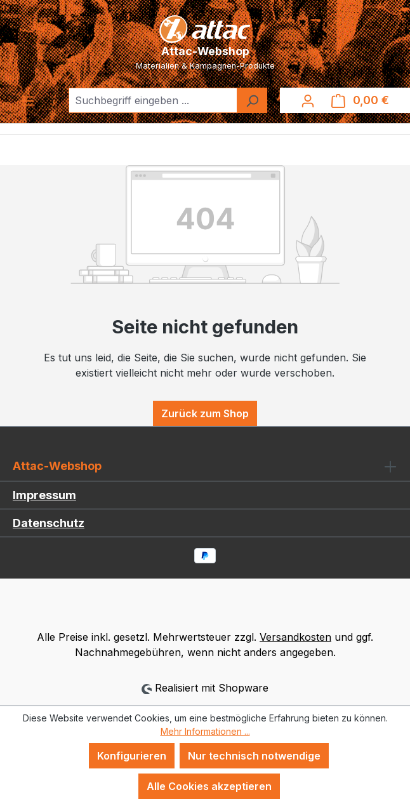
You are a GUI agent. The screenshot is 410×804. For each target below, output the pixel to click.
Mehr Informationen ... (205, 731)
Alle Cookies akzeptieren (209, 786)
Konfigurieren (131, 755)
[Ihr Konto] (308, 100)
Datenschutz (48, 523)
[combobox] (153, 100)
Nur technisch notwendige (254, 755)
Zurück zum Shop (205, 413)
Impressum (44, 495)
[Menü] (28, 100)
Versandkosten (295, 637)
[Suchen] (252, 100)
